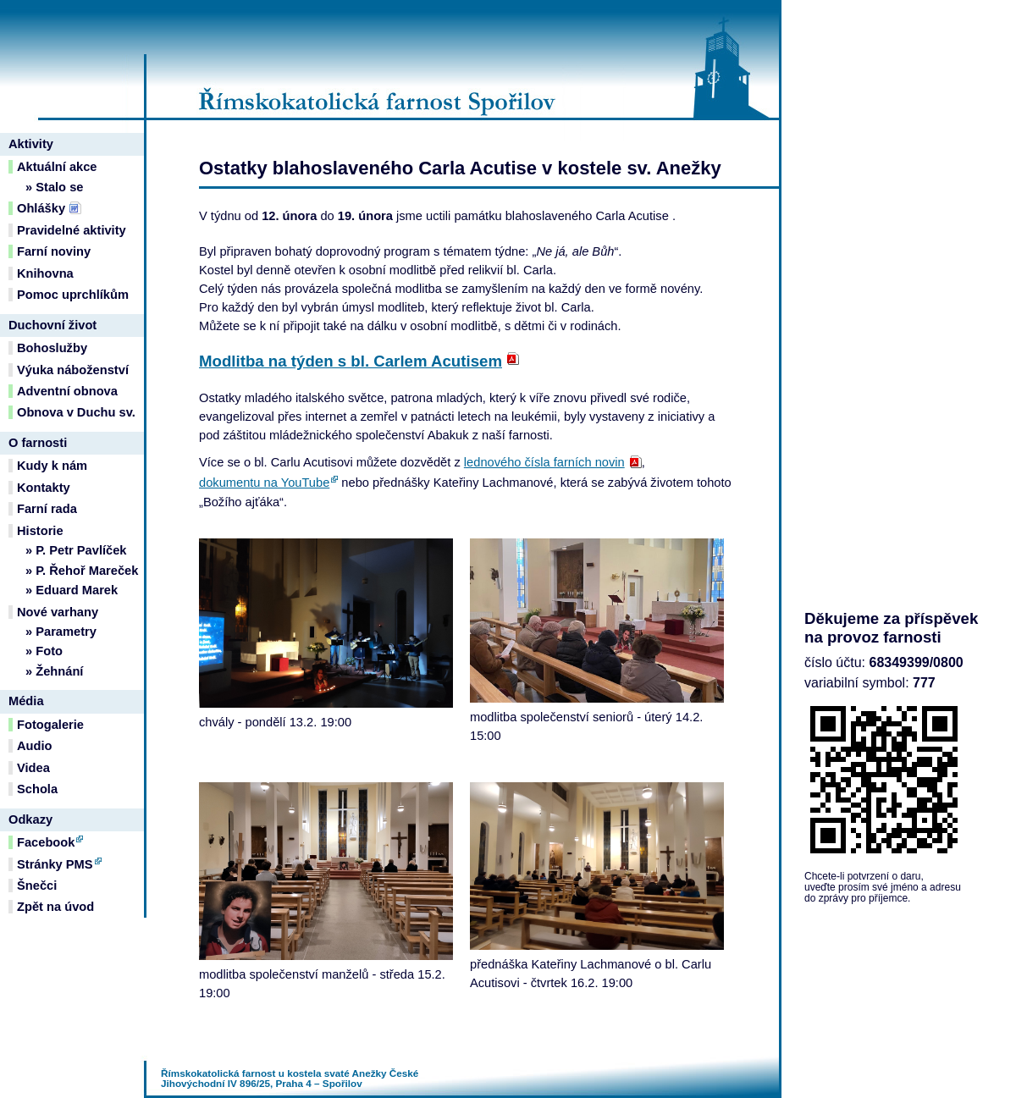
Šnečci (37, 885)
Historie (40, 531)
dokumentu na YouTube (264, 482)
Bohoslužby (52, 348)
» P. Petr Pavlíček (76, 550)
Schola (37, 789)
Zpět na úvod (55, 906)
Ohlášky (41, 208)
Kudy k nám (52, 465)
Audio (34, 746)
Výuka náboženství (73, 370)
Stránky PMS (55, 864)
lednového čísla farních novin (544, 462)
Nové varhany (57, 612)
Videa (33, 768)
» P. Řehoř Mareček (81, 570)
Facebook (46, 842)
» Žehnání (54, 671)
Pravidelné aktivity (71, 230)
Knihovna (45, 273)
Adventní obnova (67, 391)
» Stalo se (54, 187)
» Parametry (61, 631)
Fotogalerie (50, 724)
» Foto (44, 651)
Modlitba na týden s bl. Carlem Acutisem (350, 361)
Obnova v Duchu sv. (76, 412)
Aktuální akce (57, 167)
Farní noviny (54, 251)
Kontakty (43, 487)
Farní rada (47, 509)
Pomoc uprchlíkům (73, 294)
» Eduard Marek (71, 590)
